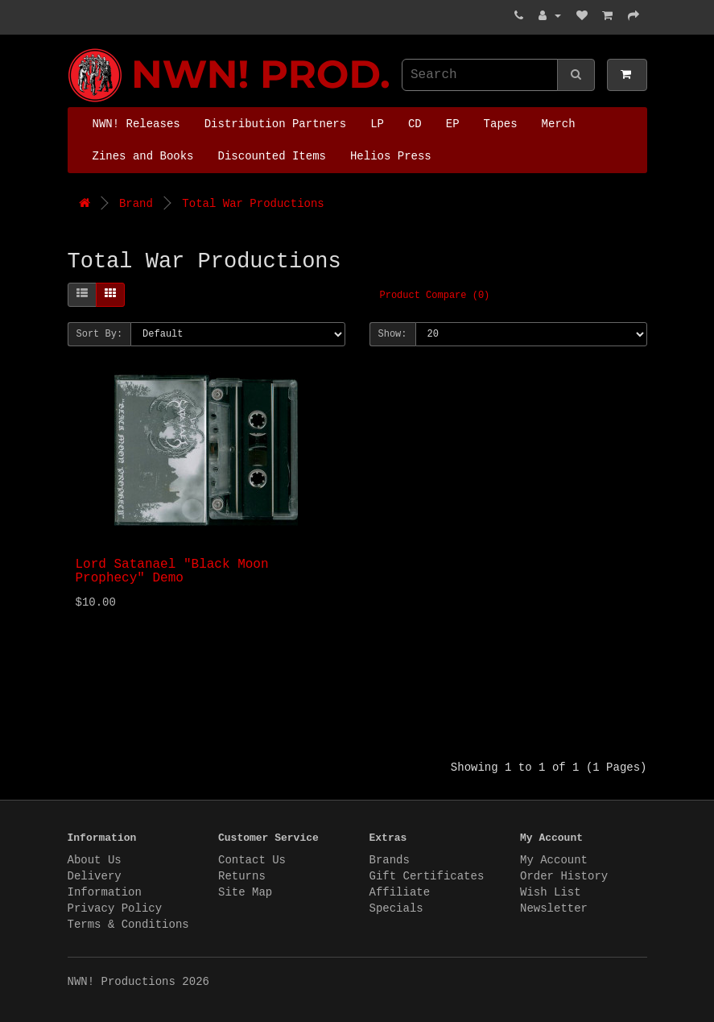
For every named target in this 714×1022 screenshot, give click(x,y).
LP (377, 124)
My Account (554, 860)
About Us (95, 860)
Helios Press (390, 156)
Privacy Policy (115, 908)
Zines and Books (143, 156)
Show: (392, 334)
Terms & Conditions (128, 924)
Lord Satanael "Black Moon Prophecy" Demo (172, 571)
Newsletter (554, 908)
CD (415, 124)
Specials (396, 908)
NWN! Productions (72, 48)
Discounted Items (272, 156)
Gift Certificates (427, 876)
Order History (564, 876)
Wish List (550, 892)
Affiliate (400, 892)
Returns (242, 876)
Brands (389, 860)
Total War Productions (253, 203)
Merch (559, 124)
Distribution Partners (275, 124)
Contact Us (252, 860)
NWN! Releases (136, 124)
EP (453, 124)
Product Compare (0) (435, 295)
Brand (136, 203)
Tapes (501, 124)
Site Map (245, 892)
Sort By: (99, 334)
